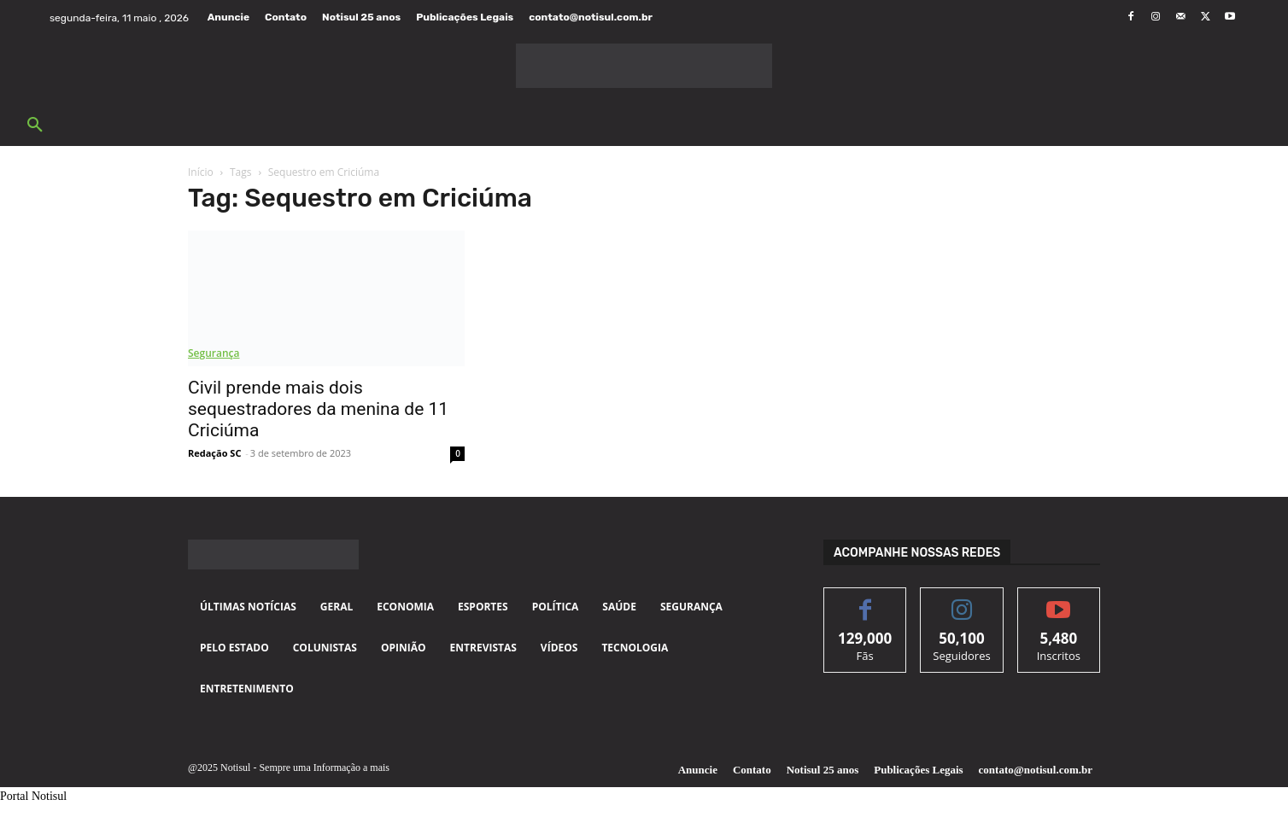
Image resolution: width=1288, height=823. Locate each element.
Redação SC (214, 453)
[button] (35, 125)
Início (201, 172)
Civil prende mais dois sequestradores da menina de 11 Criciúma (318, 409)
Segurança (213, 353)
